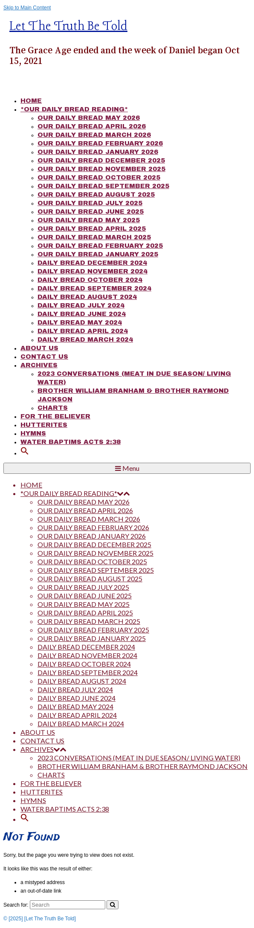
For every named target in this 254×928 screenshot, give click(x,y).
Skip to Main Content (27, 8)
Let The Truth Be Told (68, 27)
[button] (24, 453)
